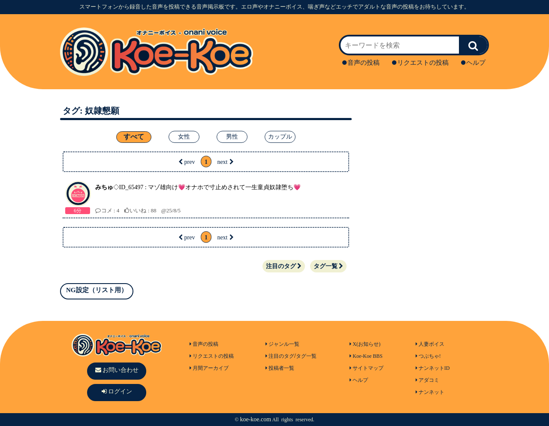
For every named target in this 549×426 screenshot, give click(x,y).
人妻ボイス (430, 344)
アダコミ (427, 380)
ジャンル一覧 (282, 344)
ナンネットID (433, 368)
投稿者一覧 (279, 368)
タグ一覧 (328, 266)
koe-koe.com (255, 419)
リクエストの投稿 (420, 62)
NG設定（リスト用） (96, 290)
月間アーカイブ (209, 368)
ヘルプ (473, 62)
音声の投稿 (361, 62)
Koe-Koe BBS (366, 356)
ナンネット (430, 392)
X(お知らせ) (365, 344)
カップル (280, 136)
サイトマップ (366, 368)
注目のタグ (284, 266)
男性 (232, 136)
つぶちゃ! (428, 356)
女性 (184, 136)
